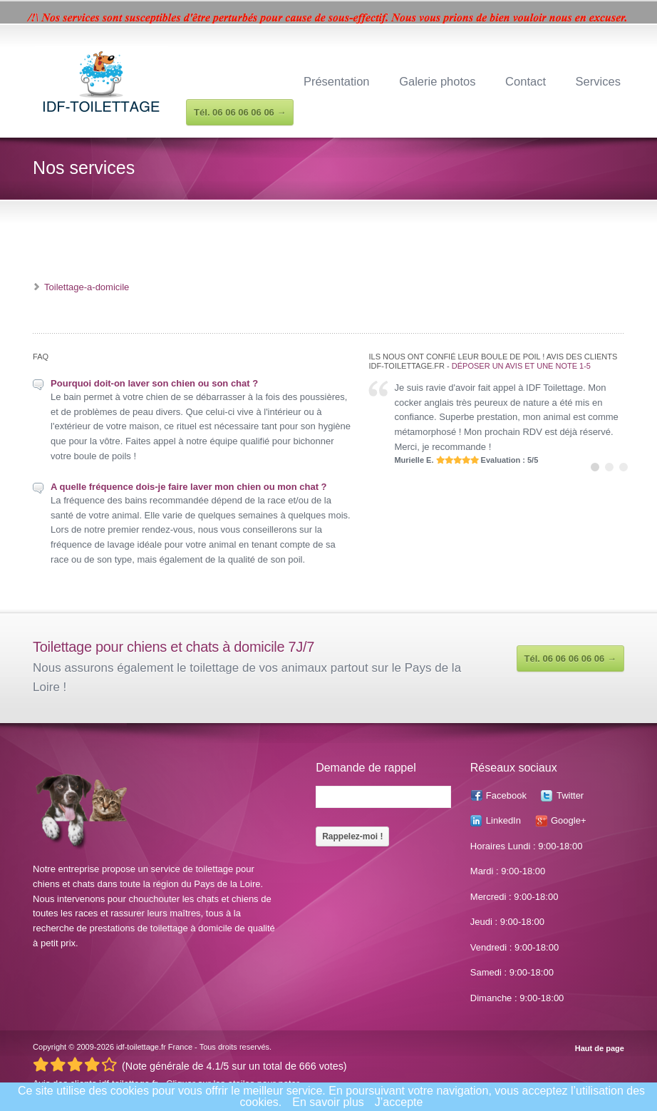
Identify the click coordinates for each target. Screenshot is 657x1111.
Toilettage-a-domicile (86, 287)
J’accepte (399, 1102)
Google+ (568, 820)
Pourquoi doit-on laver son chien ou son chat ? (154, 383)
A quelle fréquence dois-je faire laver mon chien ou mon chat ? (188, 486)
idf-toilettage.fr (141, 1047)
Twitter (570, 795)
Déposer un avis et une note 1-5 (521, 366)
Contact (525, 81)
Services (598, 81)
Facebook (506, 795)
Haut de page (599, 1049)
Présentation (337, 81)
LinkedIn (503, 820)
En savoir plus (328, 1102)
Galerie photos (437, 81)
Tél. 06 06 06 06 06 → (570, 658)
